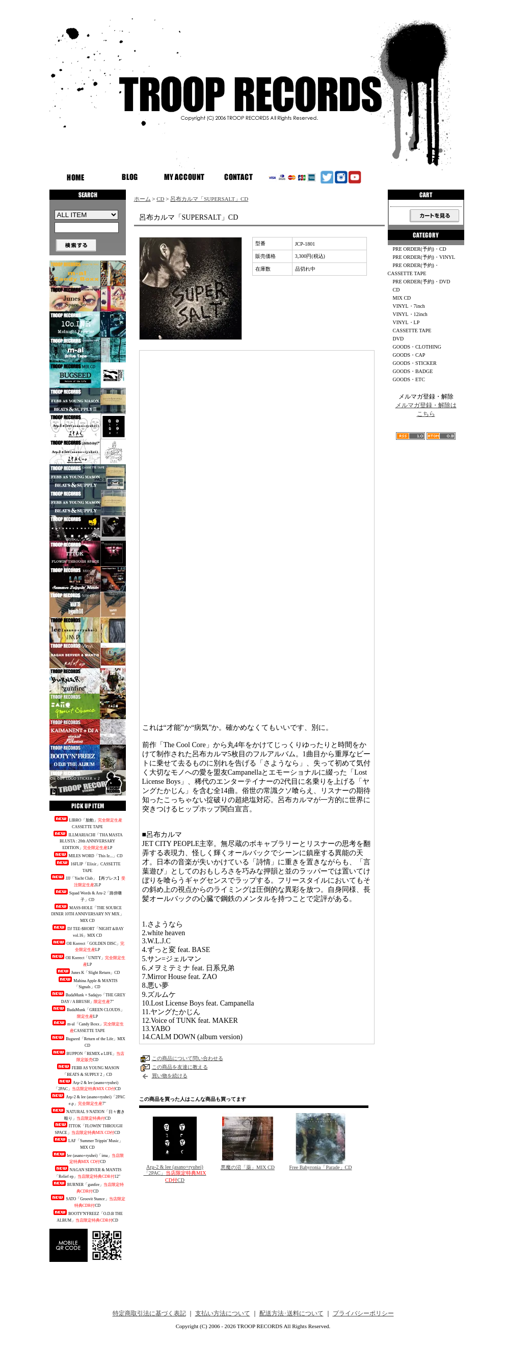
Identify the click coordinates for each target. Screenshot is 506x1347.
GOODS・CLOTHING (417, 347)
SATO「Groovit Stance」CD (87, 1201)
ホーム (142, 199)
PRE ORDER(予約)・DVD (421, 281)
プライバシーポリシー (363, 1313)
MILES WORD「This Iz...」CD (87, 855)
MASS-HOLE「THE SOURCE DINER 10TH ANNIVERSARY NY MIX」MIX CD (87, 913)
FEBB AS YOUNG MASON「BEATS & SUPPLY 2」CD (87, 1070)
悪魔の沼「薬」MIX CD (248, 1167)
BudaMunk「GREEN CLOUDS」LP (87, 1012)
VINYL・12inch (410, 314)
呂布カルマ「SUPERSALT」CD (209, 199)
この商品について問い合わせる (187, 1058)
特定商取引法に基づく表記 (149, 1313)
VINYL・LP (406, 322)
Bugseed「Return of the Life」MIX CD (87, 1041)
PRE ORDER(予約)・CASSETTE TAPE (413, 269)
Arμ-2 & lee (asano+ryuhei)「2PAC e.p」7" (87, 1099)
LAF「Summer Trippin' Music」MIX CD (87, 1143)
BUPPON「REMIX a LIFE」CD (87, 1056)
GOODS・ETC (409, 379)
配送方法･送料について (291, 1313)
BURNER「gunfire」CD (87, 1187)
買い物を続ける (170, 1075)
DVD (398, 338)
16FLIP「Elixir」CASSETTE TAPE (87, 866)
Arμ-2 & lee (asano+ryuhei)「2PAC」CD (87, 1085)
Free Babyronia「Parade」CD (320, 1167)
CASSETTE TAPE (412, 330)
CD (160, 199)
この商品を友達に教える (180, 1067)
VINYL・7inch (409, 306)
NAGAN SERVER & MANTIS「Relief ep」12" (88, 1172)
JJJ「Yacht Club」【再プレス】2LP (87, 880)
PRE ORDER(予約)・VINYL (424, 257)
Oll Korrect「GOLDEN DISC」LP (87, 946)
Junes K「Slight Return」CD (87, 971)
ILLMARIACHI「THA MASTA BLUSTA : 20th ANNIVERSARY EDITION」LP (87, 841)
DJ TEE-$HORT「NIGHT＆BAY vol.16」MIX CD (87, 931)
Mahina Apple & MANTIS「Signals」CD (87, 983)
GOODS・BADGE (413, 371)
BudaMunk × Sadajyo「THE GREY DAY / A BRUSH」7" (87, 997)
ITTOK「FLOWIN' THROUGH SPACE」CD (87, 1128)
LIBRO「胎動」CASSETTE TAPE (87, 822)
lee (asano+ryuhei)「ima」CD (87, 1158)
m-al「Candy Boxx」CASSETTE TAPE (87, 1026)
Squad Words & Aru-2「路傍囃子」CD (87, 895)
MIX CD (402, 298)
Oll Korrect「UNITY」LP (87, 960)
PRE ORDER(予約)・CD (419, 249)
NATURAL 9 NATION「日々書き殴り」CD (87, 1114)
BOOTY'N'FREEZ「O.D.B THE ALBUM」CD (87, 1216)
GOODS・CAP (409, 355)
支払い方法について (222, 1313)
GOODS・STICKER (415, 363)
